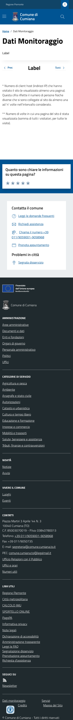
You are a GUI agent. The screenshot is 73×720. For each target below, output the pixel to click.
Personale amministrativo (18, 349)
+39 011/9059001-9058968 (34, 535)
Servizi (46, 700)
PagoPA (7, 617)
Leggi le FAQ (10, 646)
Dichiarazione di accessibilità (20, 636)
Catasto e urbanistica (16, 408)
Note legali (9, 630)
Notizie (6, 466)
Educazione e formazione (18, 420)
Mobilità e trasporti (14, 433)
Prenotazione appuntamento (21, 655)
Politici (6, 355)
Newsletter (9, 685)
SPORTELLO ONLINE (16, 611)
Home (5, 31)
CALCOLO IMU (11, 605)
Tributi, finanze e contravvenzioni (23, 445)
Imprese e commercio (16, 426)
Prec (7, 67)
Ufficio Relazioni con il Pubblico (22, 559)
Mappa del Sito (52, 705)
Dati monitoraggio (13, 700)
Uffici (5, 362)
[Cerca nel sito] (61, 16)
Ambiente (8, 389)
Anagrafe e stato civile (16, 395)
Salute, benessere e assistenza (22, 439)
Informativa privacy (14, 624)
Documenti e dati (13, 331)
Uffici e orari (10, 565)
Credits (22, 705)
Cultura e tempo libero (16, 414)
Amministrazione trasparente (21, 641)
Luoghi (6, 494)
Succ (60, 67)
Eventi (6, 500)
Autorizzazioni (11, 402)
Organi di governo (13, 343)
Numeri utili (9, 571)
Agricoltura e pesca (14, 383)
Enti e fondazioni (13, 337)
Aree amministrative (15, 324)
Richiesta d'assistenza (16, 660)
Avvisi (6, 473)
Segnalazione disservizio (17, 651)
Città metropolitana (15, 599)
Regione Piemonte (15, 4)
